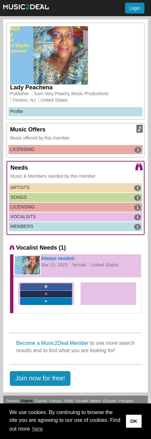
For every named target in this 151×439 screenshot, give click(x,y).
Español (41, 401)
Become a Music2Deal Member (52, 343)
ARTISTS (75, 188)
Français (55, 401)
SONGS (75, 197)
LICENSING (75, 149)
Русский (82, 401)
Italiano (95, 401)
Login (134, 8)
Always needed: (58, 258)
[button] (40, 378)
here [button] (37, 429)
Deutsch (12, 401)
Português (126, 401)
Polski (68, 401)
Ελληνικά (109, 401)
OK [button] (133, 421)
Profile (16, 111)
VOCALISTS (75, 217)
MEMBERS (75, 226)
